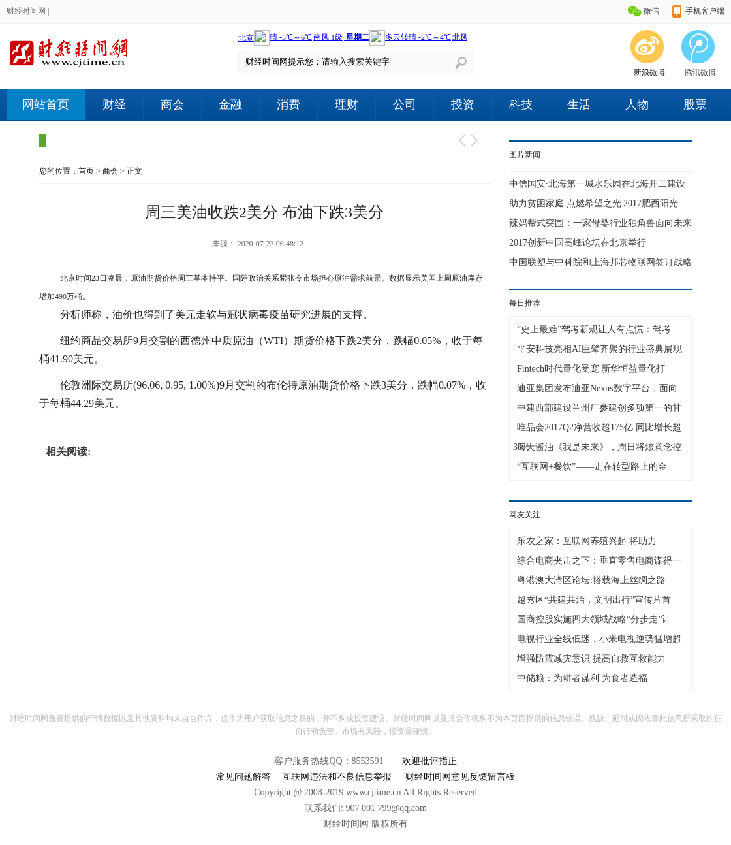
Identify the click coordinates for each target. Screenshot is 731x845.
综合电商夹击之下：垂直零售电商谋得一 (599, 561)
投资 (462, 104)
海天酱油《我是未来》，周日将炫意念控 (599, 447)
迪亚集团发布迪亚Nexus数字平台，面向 (597, 388)
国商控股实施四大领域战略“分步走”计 (594, 619)
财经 (114, 104)
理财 (346, 104)
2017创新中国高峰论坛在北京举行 (577, 242)
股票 (695, 104)
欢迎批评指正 (429, 761)
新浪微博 (649, 72)
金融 (230, 104)
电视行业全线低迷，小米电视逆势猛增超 (599, 639)
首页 (86, 171)
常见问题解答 (243, 777)
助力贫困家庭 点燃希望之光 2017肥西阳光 (593, 203)
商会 (172, 104)
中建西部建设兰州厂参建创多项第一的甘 (599, 408)
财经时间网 (26, 11)
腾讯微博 (700, 72)
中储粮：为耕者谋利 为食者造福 (582, 678)
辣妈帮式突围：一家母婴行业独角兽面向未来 (600, 223)
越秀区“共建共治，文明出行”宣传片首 (594, 600)
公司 (404, 104)
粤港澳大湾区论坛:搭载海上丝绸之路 (591, 580)
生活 (579, 104)
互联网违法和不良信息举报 (337, 777)
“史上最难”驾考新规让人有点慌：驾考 (594, 329)
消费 (288, 104)
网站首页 (45, 104)
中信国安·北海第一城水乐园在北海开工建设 (597, 184)
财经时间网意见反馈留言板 (460, 777)
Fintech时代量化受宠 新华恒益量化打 (591, 369)
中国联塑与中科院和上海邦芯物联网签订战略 (600, 262)
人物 (637, 104)
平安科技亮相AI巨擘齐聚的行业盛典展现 (599, 349)
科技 (521, 104)
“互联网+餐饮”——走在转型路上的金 (592, 466)
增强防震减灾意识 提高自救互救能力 (591, 658)
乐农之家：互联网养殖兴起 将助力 (587, 541)
